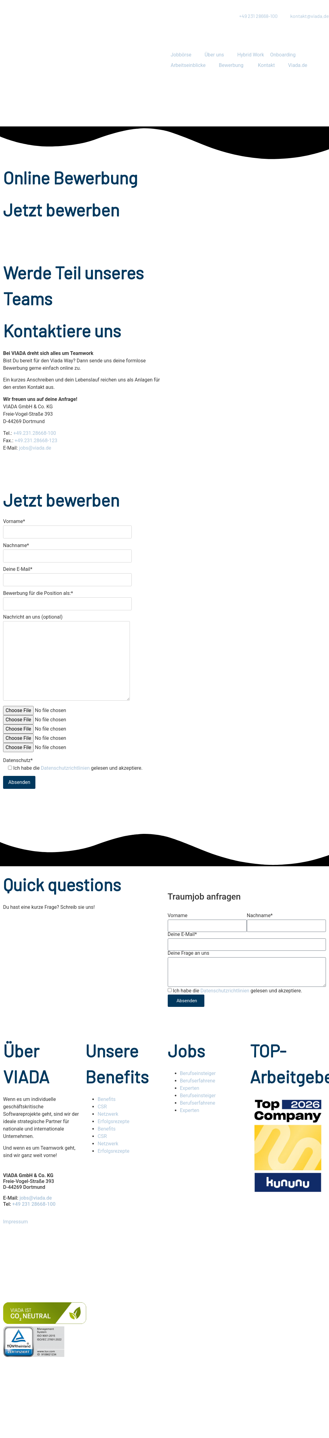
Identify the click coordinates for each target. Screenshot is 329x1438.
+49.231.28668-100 (34, 433)
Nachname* (67, 551)
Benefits (106, 1099)
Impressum (15, 1222)
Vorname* (67, 527)
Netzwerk (108, 1114)
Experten (189, 1088)
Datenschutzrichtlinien (65, 768)
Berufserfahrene (197, 1081)
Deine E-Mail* (67, 575)
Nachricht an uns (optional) (66, 658)
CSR (102, 1107)
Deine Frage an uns (188, 953)
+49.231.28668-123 (35, 440)
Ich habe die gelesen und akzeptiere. (237, 991)
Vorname (177, 915)
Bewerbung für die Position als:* (67, 599)
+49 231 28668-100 (34, 1204)
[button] (185, 55)
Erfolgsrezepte (114, 1121)
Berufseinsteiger (198, 1073)
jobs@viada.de (35, 448)
